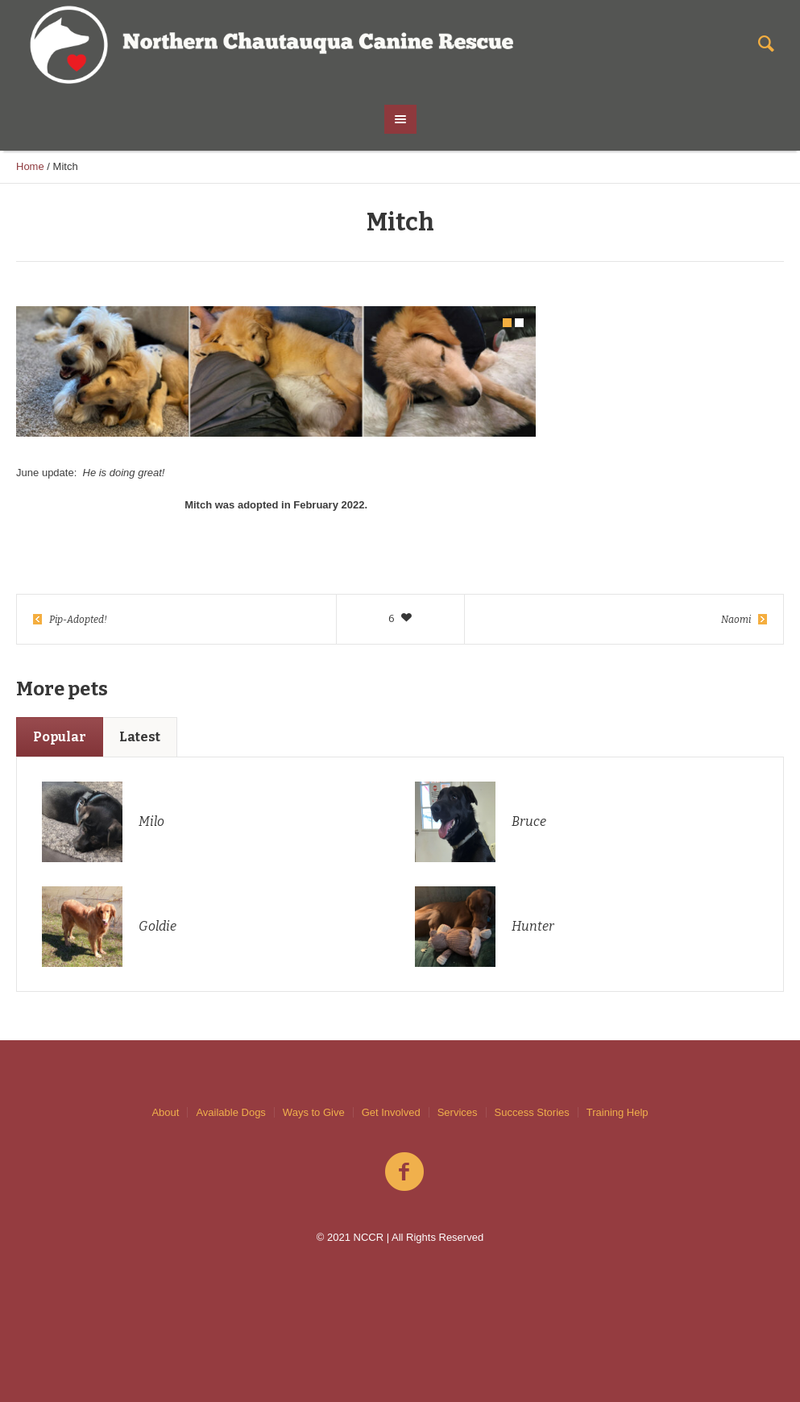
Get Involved (391, 1112)
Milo (151, 821)
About (165, 1112)
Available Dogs (230, 1112)
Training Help (618, 1112)
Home (30, 166)
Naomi (736, 619)
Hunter (533, 926)
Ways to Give (314, 1112)
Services (457, 1112)
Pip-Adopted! (78, 619)
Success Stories (532, 1112)
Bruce (529, 821)
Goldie (157, 926)
